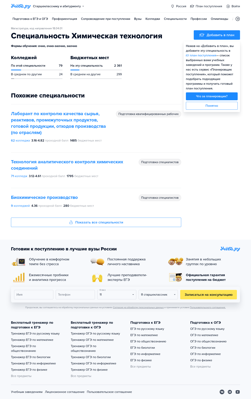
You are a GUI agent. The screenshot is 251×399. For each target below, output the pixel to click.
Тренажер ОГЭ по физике (89, 370)
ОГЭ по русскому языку (207, 329)
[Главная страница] (21, 6)
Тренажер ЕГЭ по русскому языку (35, 334)
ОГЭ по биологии (202, 348)
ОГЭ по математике (204, 335)
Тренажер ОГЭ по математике (92, 340)
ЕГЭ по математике (144, 335)
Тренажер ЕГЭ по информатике (33, 363)
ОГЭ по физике (201, 360)
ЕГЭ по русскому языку (147, 329)
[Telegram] (229, 392)
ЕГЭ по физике (141, 360)
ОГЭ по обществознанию (208, 341)
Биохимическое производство (44, 197)
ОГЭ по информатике (205, 354)
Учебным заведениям (27, 392)
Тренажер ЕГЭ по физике (29, 370)
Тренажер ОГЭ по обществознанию (83, 348)
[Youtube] (237, 392)
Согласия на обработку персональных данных (138, 307)
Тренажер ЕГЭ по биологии (30, 357)
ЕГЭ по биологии (142, 348)
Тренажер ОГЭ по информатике (93, 363)
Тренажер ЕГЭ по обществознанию (23, 348)
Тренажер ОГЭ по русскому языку (95, 334)
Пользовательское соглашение (109, 392)
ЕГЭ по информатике (145, 354)
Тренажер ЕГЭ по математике (32, 340)
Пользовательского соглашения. (208, 307)
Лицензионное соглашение (65, 392)
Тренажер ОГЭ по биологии (91, 357)
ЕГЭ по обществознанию (148, 341)
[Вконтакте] (222, 392)
